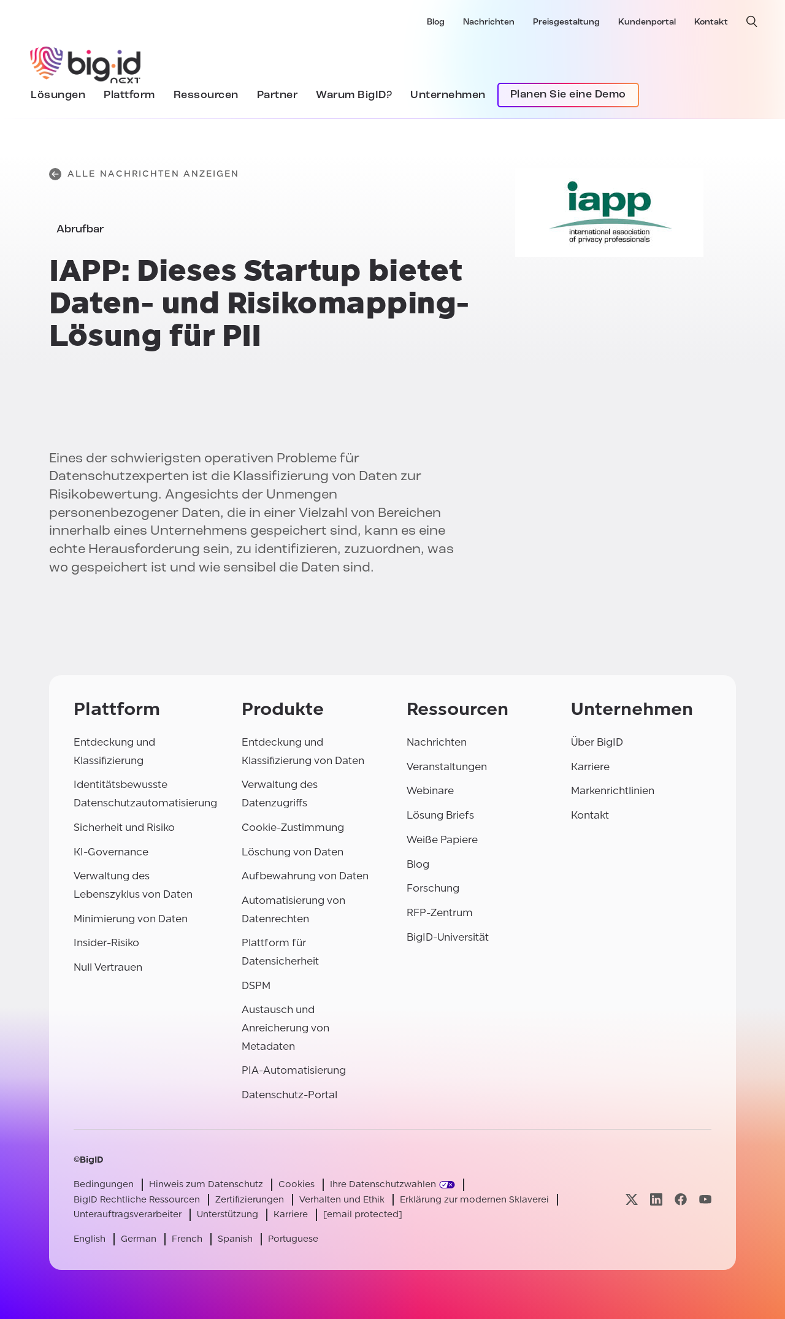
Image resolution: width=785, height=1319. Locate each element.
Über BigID (597, 742)
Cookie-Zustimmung (293, 827)
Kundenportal (647, 22)
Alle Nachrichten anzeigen (144, 174)
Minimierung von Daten (131, 919)
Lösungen (58, 95)
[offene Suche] (751, 21)
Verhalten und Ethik (342, 1200)
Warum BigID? (354, 95)
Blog (436, 22)
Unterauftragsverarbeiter (128, 1214)
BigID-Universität (448, 937)
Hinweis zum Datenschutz (206, 1184)
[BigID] (86, 63)
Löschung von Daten (292, 852)
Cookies (296, 1184)
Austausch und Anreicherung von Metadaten (285, 1028)
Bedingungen (104, 1184)
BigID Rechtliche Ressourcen (137, 1200)
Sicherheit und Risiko (124, 827)
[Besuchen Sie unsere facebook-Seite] (681, 1200)
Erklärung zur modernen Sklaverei (474, 1200)
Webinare (430, 791)
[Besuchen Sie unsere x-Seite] (632, 1200)
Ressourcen (206, 95)
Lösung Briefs (440, 815)
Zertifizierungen (249, 1200)
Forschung (433, 888)
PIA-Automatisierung (294, 1070)
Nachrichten (489, 22)
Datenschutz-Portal (289, 1095)
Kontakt (711, 22)
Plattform (129, 95)
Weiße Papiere (442, 840)
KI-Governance (111, 852)
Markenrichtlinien (612, 791)
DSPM (256, 986)
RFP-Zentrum (440, 913)
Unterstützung (227, 1214)
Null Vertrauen (108, 967)
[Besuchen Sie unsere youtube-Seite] (705, 1200)
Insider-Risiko (106, 943)
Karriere (590, 767)
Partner (277, 95)
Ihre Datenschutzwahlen (383, 1184)
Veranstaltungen (447, 767)
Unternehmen (448, 95)
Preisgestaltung (566, 22)
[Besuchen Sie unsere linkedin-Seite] (656, 1200)
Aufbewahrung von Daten (305, 876)
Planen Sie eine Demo (568, 95)
